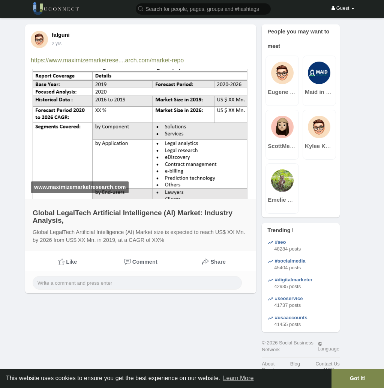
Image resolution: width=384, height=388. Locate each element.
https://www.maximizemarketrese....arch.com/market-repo (107, 60)
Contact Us (327, 363)
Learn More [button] (238, 378)
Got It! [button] (358, 378)
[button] (203, 8)
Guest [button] (343, 8)
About (268, 363)
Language (328, 346)
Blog (295, 363)
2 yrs (57, 43)
